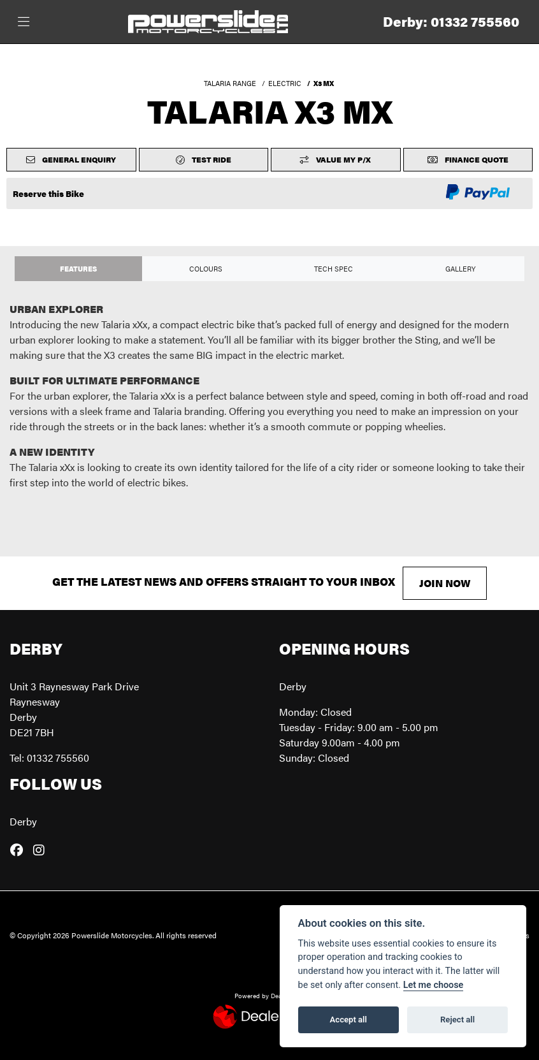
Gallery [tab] (460, 268)
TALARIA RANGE (230, 83)
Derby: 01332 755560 (451, 21)
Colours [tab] (205, 268)
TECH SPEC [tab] (333, 268)
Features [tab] (78, 268)
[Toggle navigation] (23, 22)
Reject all (457, 1019)
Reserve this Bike (48, 193)
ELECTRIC (284, 83)
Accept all (348, 1019)
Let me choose (433, 985)
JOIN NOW (444, 583)
